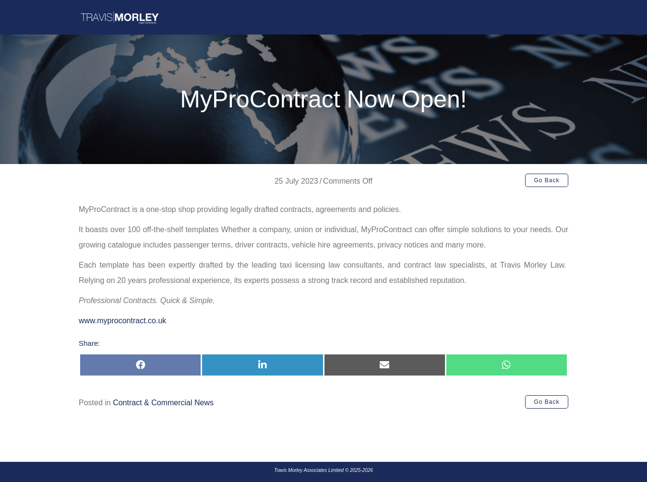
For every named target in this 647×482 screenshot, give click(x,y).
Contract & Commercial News (163, 403)
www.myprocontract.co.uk (122, 321)
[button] (546, 180)
